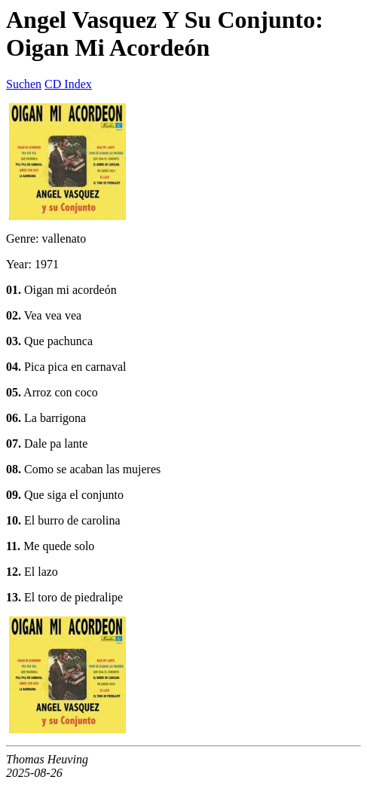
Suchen (23, 84)
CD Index (68, 84)
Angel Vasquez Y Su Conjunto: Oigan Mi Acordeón (164, 33)
